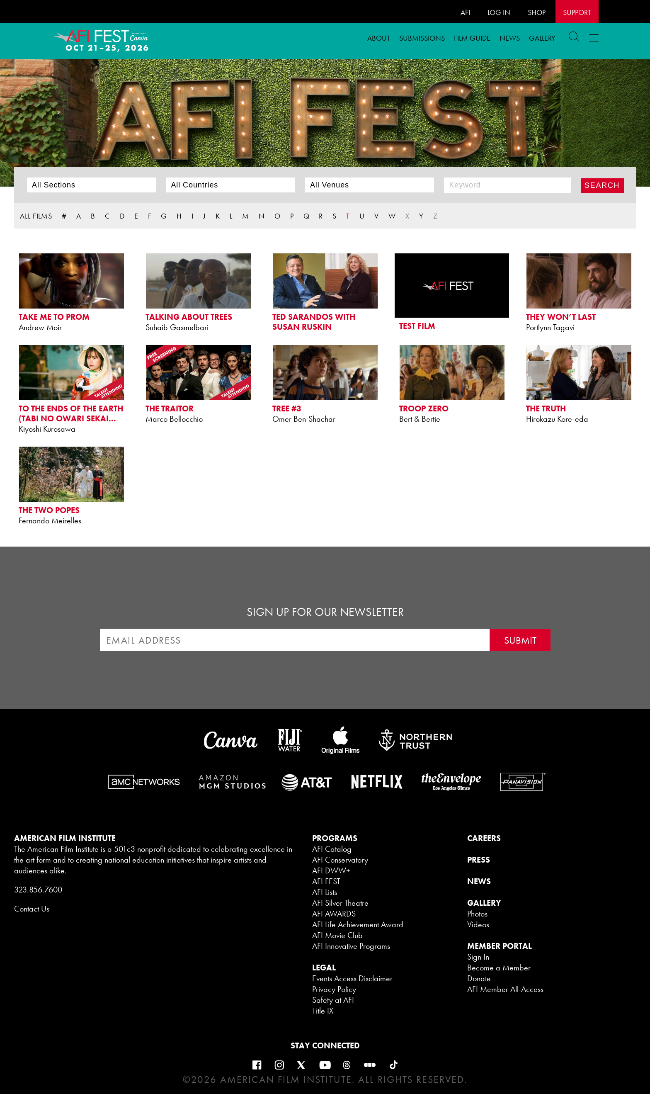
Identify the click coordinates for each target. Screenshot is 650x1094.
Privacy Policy (334, 989)
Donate (479, 978)
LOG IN (499, 12)
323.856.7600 (38, 889)
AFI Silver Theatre (340, 902)
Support (577, 12)
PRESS (478, 859)
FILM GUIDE (472, 38)
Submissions (422, 38)
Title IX (322, 1010)
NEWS (479, 881)
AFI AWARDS (334, 913)
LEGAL (324, 967)
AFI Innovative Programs (351, 946)
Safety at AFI (333, 999)
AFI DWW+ (331, 870)
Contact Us (31, 908)
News (510, 38)
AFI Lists (324, 892)
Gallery (542, 38)
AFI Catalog (332, 849)
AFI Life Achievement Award (357, 924)
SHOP (537, 12)
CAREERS (484, 838)
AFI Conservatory (340, 859)
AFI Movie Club (337, 935)
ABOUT (378, 38)
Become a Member (499, 967)
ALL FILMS (36, 216)
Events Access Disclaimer (352, 978)
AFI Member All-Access (505, 989)
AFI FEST (326, 881)
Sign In (478, 956)
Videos (478, 924)
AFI (465, 12)
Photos (477, 913)
